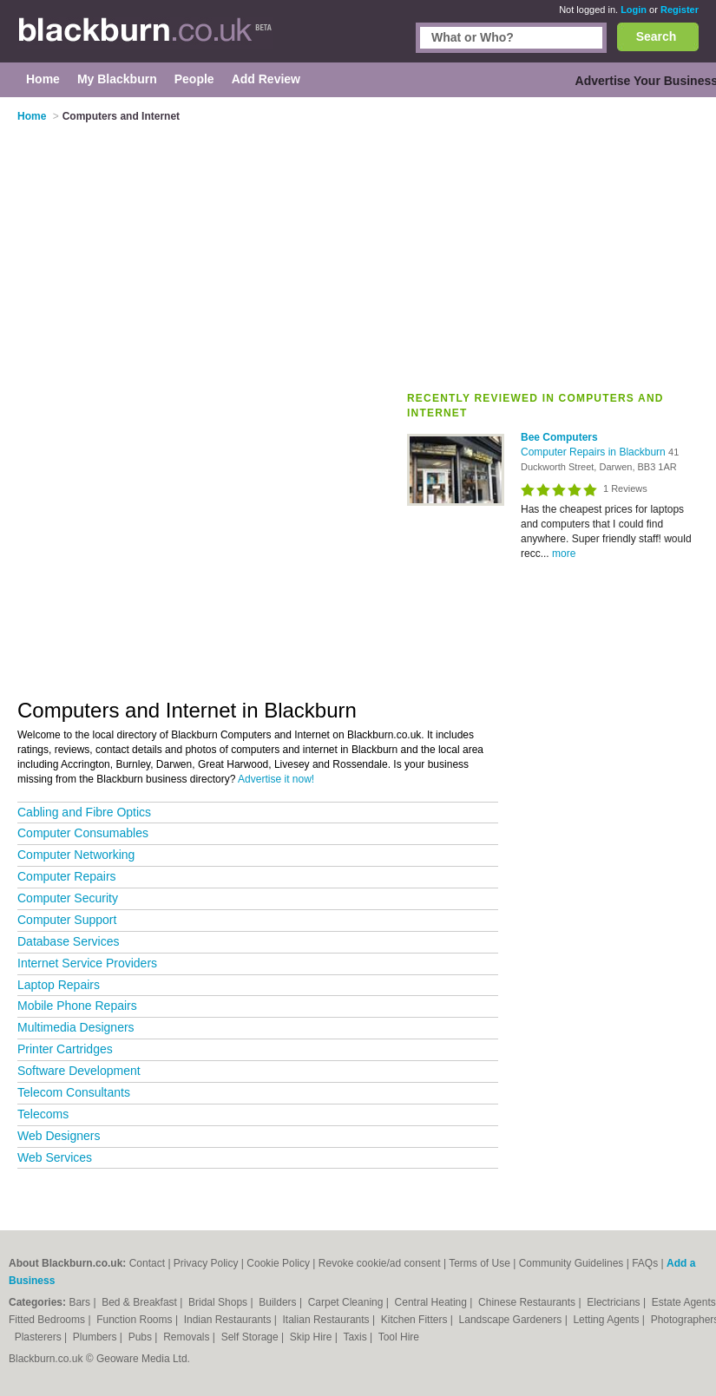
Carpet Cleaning (347, 1302)
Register (679, 9)
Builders (279, 1302)
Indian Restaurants (229, 1320)
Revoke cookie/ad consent (380, 1263)
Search (656, 36)
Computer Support (66, 920)
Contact (147, 1263)
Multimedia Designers (76, 1027)
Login (634, 9)
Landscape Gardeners (512, 1320)
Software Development (79, 1071)
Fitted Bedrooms (48, 1320)
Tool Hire (398, 1337)
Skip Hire (312, 1337)
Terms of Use (479, 1263)
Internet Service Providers (87, 963)
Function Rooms (135, 1320)
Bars (81, 1302)
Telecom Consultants (73, 1092)
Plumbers (96, 1337)
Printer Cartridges (65, 1049)
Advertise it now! (276, 779)
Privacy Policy (206, 1263)
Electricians (615, 1302)
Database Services (68, 941)
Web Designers (58, 1136)
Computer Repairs (66, 876)
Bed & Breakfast (141, 1302)
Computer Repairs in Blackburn (594, 452)
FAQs (645, 1263)
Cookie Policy (278, 1263)
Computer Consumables (82, 833)
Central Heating (432, 1302)
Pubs (141, 1337)
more (563, 553)
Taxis (356, 1337)
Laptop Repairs (58, 985)
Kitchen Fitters (415, 1320)
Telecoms (43, 1114)
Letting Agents (607, 1320)
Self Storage (251, 1337)
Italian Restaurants (327, 1320)
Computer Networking (76, 855)
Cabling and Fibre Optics (84, 812)
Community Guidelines (571, 1263)
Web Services (54, 1157)
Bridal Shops (219, 1302)
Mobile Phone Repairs (77, 1006)
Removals (188, 1337)
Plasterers (39, 1337)
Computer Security (67, 898)
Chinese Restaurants (528, 1302)
